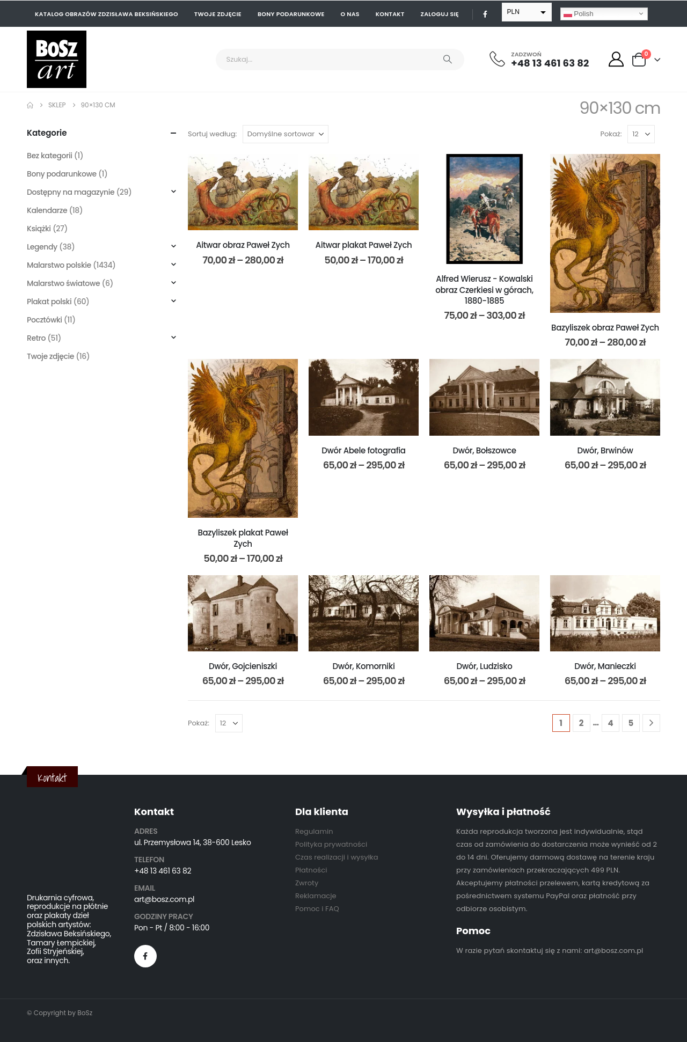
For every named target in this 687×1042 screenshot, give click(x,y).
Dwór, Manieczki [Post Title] (605, 666)
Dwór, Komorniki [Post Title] (364, 666)
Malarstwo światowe (63, 283)
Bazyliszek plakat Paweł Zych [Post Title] (243, 538)
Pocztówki (44, 319)
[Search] (447, 59)
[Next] (651, 723)
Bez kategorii (49, 155)
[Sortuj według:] (285, 134)
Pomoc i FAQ (317, 909)
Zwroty (306, 883)
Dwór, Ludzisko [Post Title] (485, 666)
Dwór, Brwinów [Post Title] (605, 450)
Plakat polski (49, 301)
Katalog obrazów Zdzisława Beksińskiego (106, 14)
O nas (350, 14)
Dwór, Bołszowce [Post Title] (484, 450)
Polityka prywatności (331, 844)
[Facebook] (485, 14)
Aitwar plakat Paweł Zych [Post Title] (364, 245)
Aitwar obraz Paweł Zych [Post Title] (243, 245)
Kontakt (390, 14)
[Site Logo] (56, 59)
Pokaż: (611, 134)
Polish (579, 13)
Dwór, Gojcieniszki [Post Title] (243, 666)
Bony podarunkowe (291, 14)
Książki (39, 228)
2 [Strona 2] (581, 723)
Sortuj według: (212, 134)
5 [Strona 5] (631, 723)
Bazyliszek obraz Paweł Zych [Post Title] (605, 327)
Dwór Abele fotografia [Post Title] (363, 450)
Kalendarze (47, 210)
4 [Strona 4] (610, 723)
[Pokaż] (641, 134)
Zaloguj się (440, 14)
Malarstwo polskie (59, 265)
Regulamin (314, 831)
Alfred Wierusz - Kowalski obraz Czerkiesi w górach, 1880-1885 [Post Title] (484, 289)
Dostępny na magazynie (70, 192)
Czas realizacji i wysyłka (336, 857)
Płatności (311, 870)
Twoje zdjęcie (218, 14)
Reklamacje (316, 896)
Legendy (42, 246)
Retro (36, 338)
